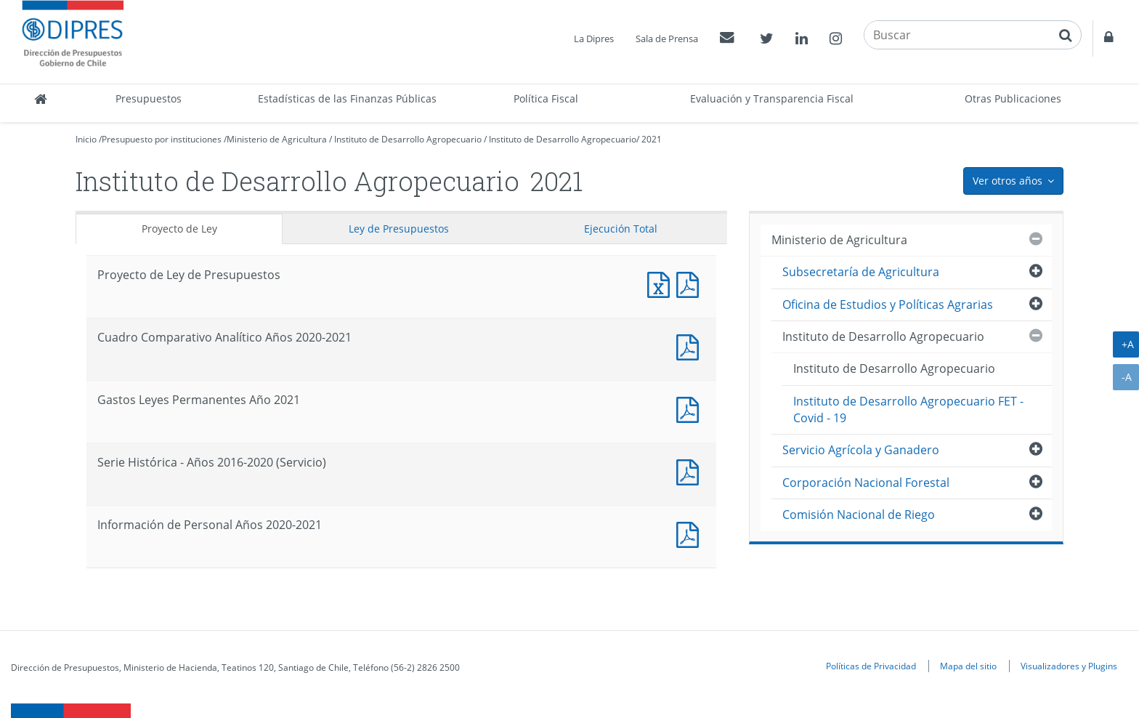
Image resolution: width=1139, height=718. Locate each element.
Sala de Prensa (667, 38)
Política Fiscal (546, 98)
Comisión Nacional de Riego (858, 515)
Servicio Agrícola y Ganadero (860, 450)
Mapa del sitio (968, 665)
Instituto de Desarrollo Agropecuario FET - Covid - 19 (908, 409)
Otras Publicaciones (1013, 98)
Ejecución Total (620, 228)
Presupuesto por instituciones (162, 139)
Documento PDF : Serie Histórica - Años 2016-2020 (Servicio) (690, 470)
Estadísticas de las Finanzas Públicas (347, 98)
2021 (651, 139)
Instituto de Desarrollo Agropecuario (408, 139)
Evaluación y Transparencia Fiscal (772, 98)
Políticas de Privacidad (871, 665)
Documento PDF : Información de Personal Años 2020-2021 (690, 533)
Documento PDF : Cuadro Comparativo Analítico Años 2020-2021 (690, 345)
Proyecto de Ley (179, 228)
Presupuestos (148, 98)
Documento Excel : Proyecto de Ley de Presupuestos (661, 283)
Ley (399, 228)
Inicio (86, 139)
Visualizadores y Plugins (1069, 665)
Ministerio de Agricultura (277, 139)
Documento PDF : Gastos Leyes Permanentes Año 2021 (690, 408)
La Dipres (594, 38)
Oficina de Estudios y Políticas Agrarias (887, 304)
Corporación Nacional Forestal (865, 483)
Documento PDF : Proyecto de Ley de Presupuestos (690, 283)
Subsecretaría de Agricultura (860, 272)
